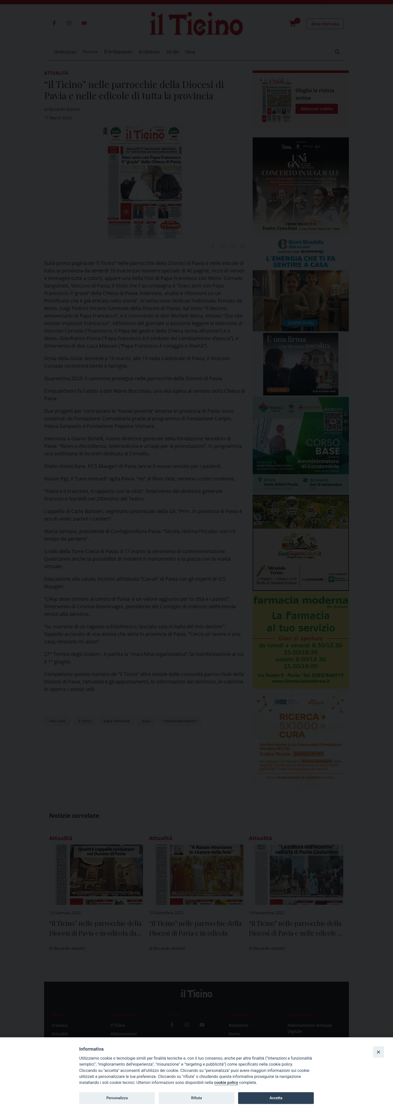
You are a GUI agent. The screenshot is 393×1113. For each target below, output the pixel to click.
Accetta (275, 1098)
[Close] (378, 1051)
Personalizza (117, 1098)
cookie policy (226, 1082)
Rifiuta (196, 1098)
